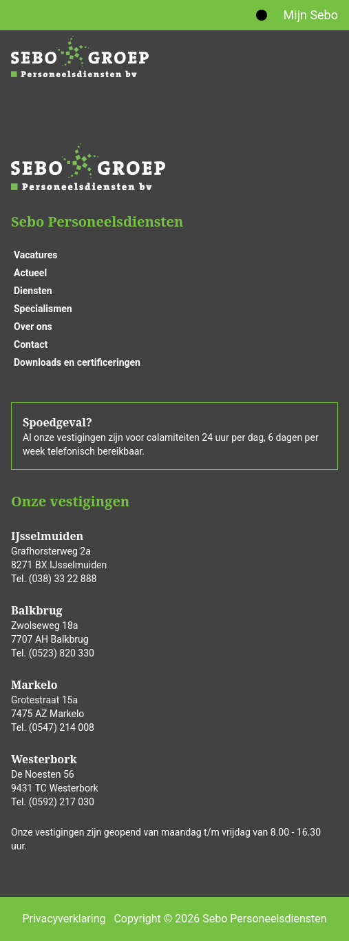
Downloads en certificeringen (77, 362)
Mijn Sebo (311, 15)
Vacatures (35, 254)
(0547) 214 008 (61, 727)
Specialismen (43, 308)
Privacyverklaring (63, 918)
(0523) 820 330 (61, 653)
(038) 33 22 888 (63, 578)
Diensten (33, 290)
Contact (30, 344)
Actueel (30, 272)
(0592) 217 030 (61, 801)
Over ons (33, 326)
